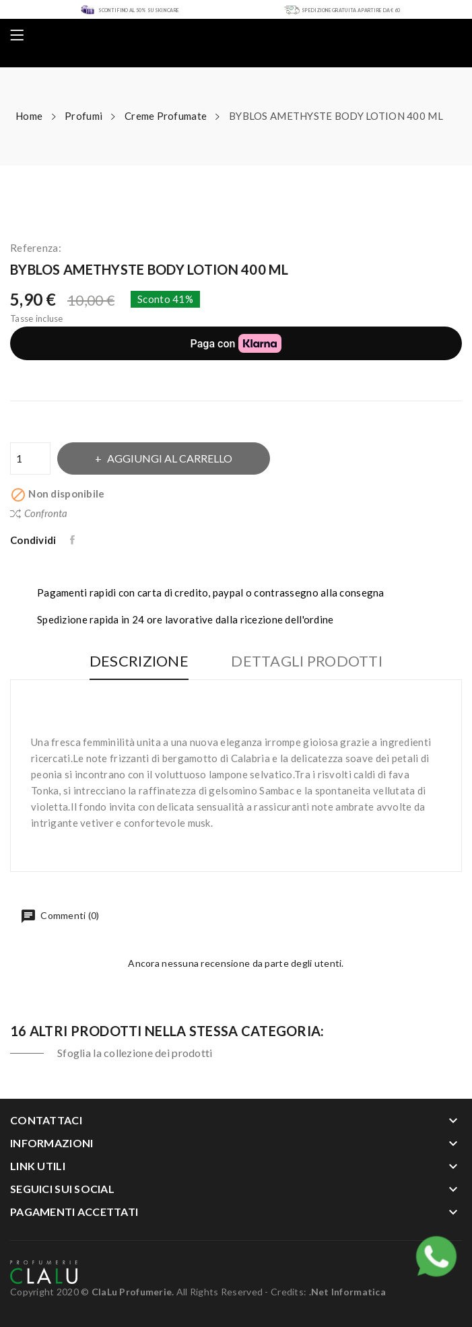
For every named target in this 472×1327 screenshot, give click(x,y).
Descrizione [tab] (139, 661)
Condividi (73, 540)
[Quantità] (30, 458)
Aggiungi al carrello (168, 458)
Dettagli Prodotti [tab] (306, 661)
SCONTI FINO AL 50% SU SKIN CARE (139, 10)
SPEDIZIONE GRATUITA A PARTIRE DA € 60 (351, 10)
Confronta (38, 513)
